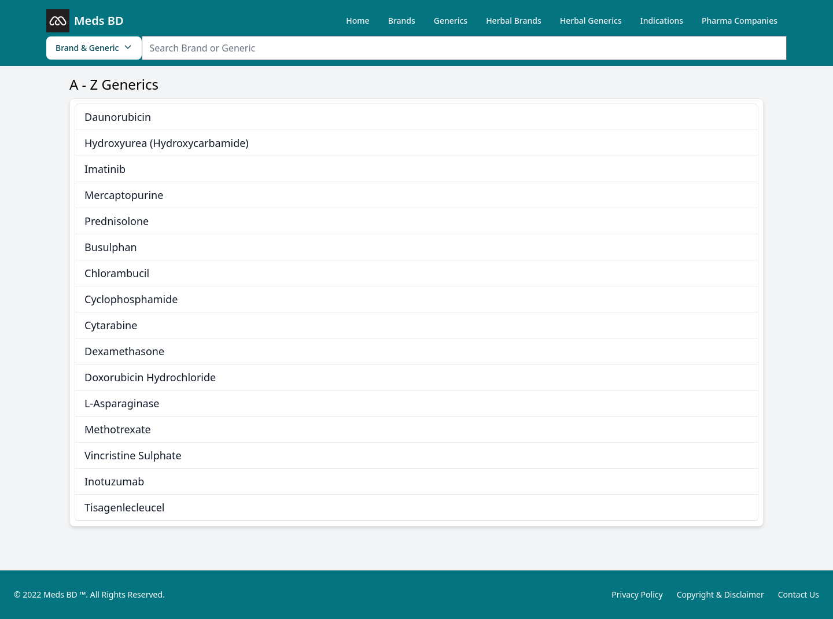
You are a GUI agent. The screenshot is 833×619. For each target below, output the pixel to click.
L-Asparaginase (121, 403)
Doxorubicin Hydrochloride (150, 377)
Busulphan (110, 247)
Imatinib (105, 169)
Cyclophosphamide (131, 299)
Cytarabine (110, 325)
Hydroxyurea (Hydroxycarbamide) (166, 143)
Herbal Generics (591, 20)
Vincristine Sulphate (133, 455)
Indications (661, 20)
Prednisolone (116, 221)
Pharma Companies (739, 20)
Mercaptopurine (123, 195)
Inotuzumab (114, 481)
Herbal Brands (513, 20)
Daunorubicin (117, 117)
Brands (401, 20)
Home (357, 20)
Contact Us (798, 594)
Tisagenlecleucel (124, 507)
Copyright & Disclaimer (720, 594)
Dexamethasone (124, 351)
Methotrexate (117, 429)
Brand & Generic (94, 47)
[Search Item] (464, 48)
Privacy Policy (636, 594)
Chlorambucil (116, 273)
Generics (450, 20)
